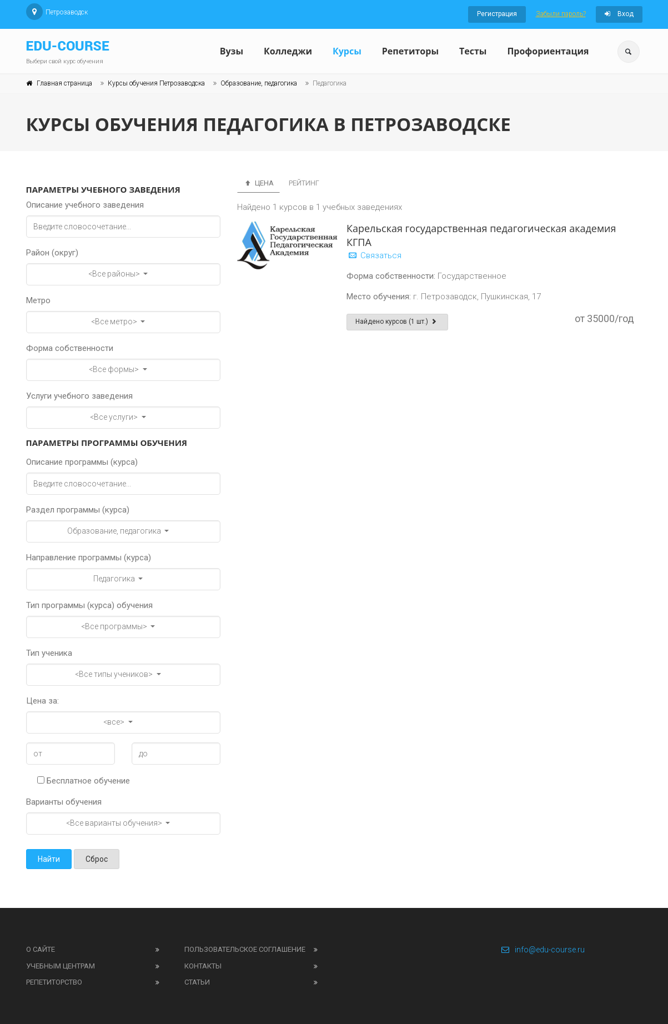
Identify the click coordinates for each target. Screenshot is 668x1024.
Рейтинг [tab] (304, 183)
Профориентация (548, 51)
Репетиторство (54, 982)
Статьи (197, 982)
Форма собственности (69, 348)
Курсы (347, 51)
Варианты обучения (64, 802)
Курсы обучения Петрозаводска (156, 83)
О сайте (40, 949)
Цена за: (42, 701)
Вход (619, 14)
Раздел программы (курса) (77, 510)
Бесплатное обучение (83, 781)
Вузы (231, 51)
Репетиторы (410, 51)
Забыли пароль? (561, 14)
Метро (38, 300)
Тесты (472, 51)
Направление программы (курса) (88, 558)
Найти (49, 859)
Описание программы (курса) (82, 462)
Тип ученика (49, 653)
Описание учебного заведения (85, 205)
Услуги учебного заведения (79, 396)
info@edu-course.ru (543, 949)
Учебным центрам (60, 966)
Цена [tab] (258, 183)
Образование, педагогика (258, 83)
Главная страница (64, 83)
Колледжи (288, 51)
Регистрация (497, 14)
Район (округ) (52, 253)
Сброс (97, 859)
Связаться (373, 255)
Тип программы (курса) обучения (89, 605)
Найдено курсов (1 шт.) (397, 321)
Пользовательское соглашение (244, 949)
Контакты (203, 966)
